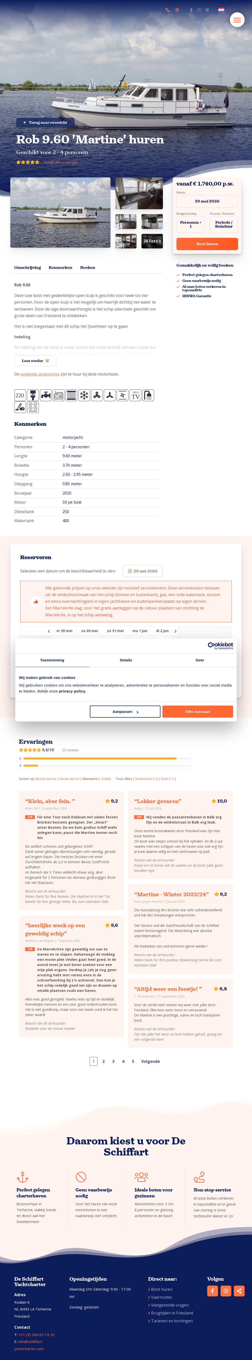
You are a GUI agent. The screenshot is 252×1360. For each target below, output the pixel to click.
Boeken (87, 267)
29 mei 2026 (207, 201)
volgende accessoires (40, 374)
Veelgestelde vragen (168, 1305)
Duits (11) (167, 779)
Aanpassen (125, 711)
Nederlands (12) (146, 779)
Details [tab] (126, 660)
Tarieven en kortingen (170, 1321)
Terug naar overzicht (45, 122)
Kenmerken (60, 267)
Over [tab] (200, 660)
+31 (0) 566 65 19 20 (36, 1334)
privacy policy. (72, 691)
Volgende (150, 1061)
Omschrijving (27, 267)
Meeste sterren (45, 779)
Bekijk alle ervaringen (61, 162)
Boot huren (207, 243)
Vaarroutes (160, 1297)
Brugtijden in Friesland (170, 1313)
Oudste (106, 779)
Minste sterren (69, 779)
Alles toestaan (197, 711)
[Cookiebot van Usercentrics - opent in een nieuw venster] (211, 646)
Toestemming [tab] (52, 660)
